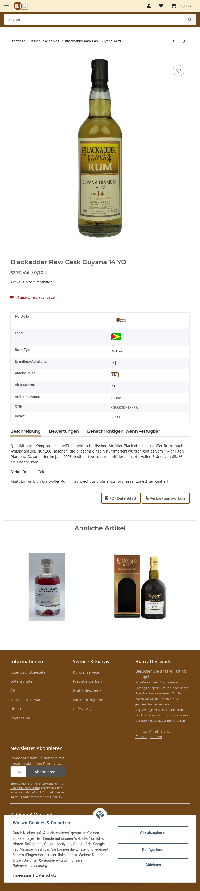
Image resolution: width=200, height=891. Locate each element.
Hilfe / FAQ (82, 708)
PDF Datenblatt (120, 498)
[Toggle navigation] (6, 3)
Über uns (18, 708)
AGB (14, 690)
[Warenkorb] (181, 6)
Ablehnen (153, 865)
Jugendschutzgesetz (27, 672)
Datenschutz (21, 681)
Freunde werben (87, 681)
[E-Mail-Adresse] (18, 771)
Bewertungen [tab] (64, 431)
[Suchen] (94, 19)
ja (113, 363)
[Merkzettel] (161, 6)
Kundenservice (86, 672)
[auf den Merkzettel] (178, 70)
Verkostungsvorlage (165, 498)
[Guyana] (116, 336)
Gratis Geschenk (87, 690)
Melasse (117, 351)
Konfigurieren (153, 850)
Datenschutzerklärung (25, 788)
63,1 (114, 374)
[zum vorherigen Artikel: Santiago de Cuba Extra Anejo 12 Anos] (173, 41)
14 (113, 386)
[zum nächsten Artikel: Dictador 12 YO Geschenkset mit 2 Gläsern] (184, 41)
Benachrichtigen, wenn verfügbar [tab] (123, 431)
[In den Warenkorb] (14, 56)
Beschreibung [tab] (25, 431)
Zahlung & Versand (27, 699)
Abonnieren (45, 771)
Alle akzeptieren (153, 832)
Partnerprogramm (88, 699)
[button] (149, 6)
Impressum (20, 717)
